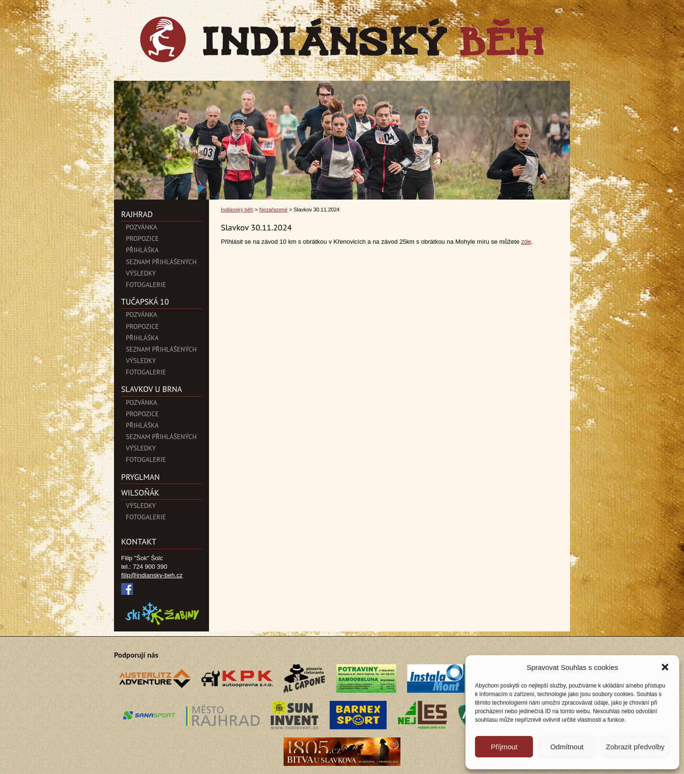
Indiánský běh (237, 209)
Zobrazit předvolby (635, 747)
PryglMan (140, 477)
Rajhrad (137, 214)
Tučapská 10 (145, 301)
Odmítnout (566, 747)
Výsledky (141, 273)
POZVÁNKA (141, 227)
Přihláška (142, 250)
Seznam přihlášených (161, 262)
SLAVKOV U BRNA (151, 389)
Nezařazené (273, 209)
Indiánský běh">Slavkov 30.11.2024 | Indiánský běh (342, 39)
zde (526, 241)
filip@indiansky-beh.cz (152, 575)
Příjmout (504, 747)
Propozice (142, 238)
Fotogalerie (146, 284)
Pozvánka (141, 314)
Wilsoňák (140, 492)
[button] (665, 667)
